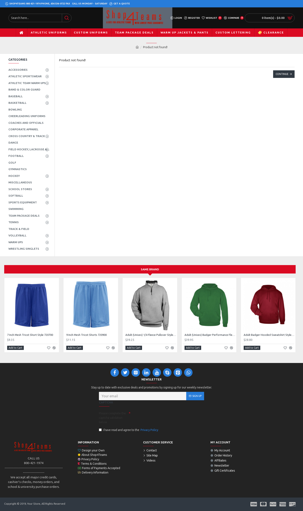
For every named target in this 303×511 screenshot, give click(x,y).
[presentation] (159, 417)
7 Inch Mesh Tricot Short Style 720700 (30, 334)
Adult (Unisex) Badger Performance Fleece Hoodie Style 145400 (210, 334)
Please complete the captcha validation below (112, 418)
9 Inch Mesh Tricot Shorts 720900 (86, 334)
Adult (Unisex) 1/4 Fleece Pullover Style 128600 (150, 334)
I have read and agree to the (129, 430)
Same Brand (150, 269)
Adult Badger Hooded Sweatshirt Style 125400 (269, 334)
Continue (282, 74)
